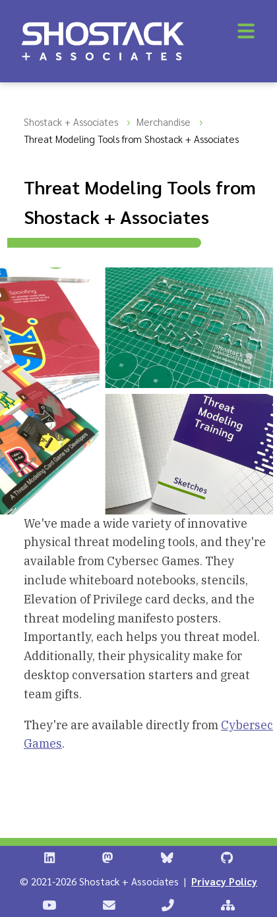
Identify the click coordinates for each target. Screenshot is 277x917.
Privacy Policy (224, 881)
